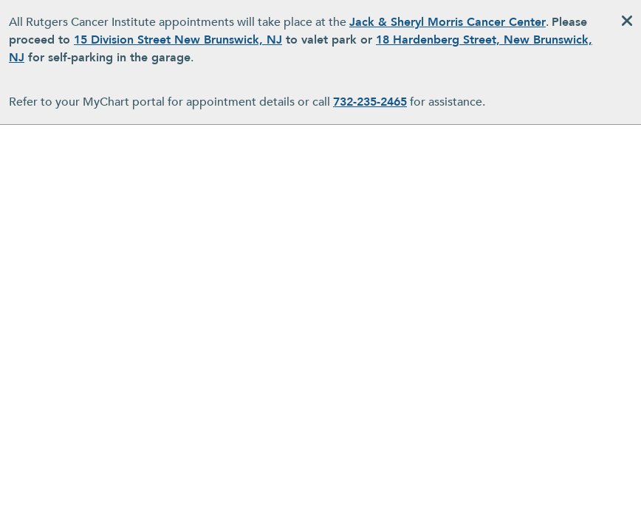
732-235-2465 (370, 102)
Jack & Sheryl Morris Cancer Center (447, 22)
